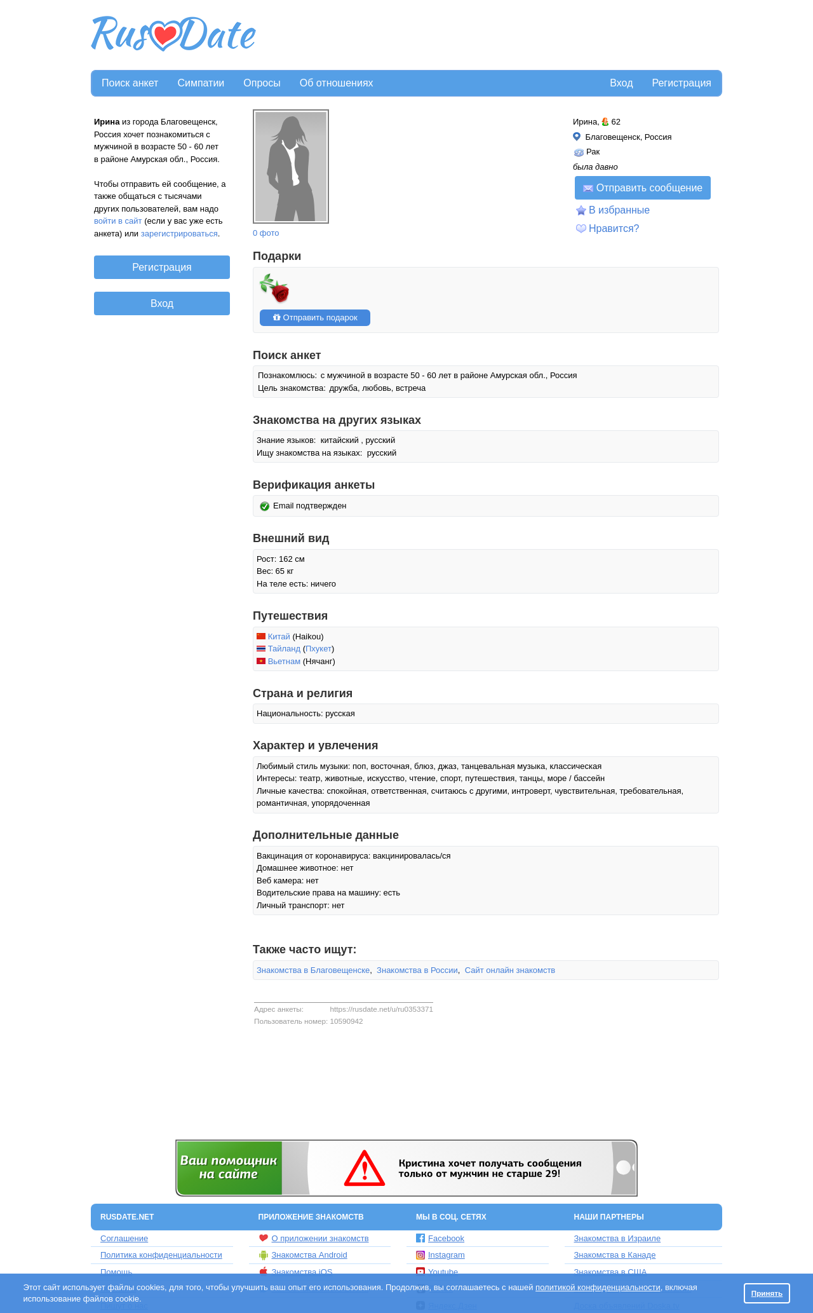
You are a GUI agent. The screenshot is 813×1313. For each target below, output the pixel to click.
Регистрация (681, 83)
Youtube (437, 1272)
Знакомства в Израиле (617, 1238)
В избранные (619, 210)
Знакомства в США (610, 1272)
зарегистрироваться (179, 233)
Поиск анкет (130, 83)
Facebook (440, 1238)
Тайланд (284, 648)
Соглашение (124, 1238)
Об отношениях (336, 83)
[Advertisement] (490, 35)
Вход (621, 83)
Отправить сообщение (642, 187)
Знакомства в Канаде (615, 1255)
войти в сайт (118, 221)
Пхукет (319, 648)
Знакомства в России (417, 970)
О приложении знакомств (314, 1238)
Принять (767, 1293)
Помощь (116, 1272)
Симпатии (200, 83)
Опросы (261, 83)
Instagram (440, 1255)
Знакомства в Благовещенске (313, 970)
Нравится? (614, 228)
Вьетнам (284, 661)
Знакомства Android (303, 1255)
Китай (279, 636)
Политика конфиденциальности (161, 1255)
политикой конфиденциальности (598, 1287)
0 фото (266, 233)
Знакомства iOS (296, 1272)
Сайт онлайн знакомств (510, 970)
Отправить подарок (315, 317)
